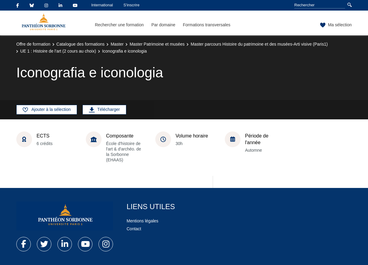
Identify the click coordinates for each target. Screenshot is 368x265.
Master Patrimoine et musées (157, 44)
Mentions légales (142, 220)
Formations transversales (206, 24)
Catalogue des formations (80, 44)
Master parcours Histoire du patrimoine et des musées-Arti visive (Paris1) (259, 44)
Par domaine (163, 24)
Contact (134, 228)
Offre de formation (33, 44)
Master (117, 44)
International (102, 5)
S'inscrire (132, 5)
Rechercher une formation (119, 24)
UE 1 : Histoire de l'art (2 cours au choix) (58, 51)
